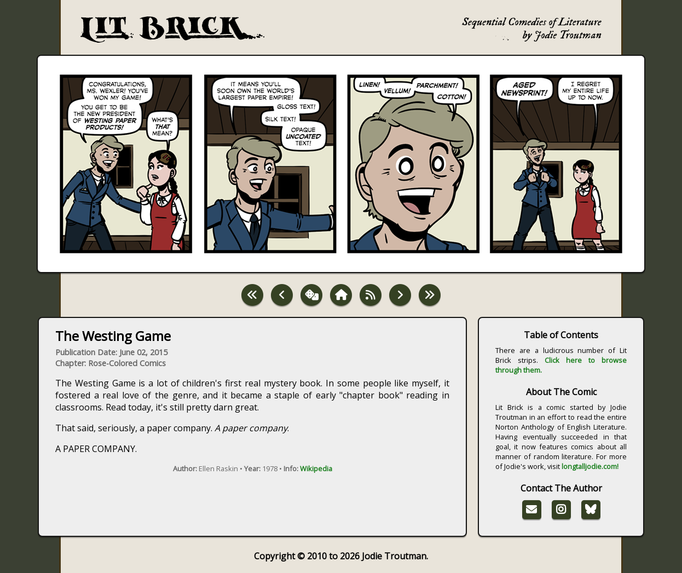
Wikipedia (316, 468)
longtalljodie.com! (590, 466)
